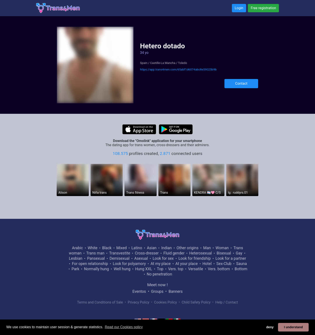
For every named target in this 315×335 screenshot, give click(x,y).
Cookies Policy (165, 302)
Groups (157, 291)
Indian (166, 248)
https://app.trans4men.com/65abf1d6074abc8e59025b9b (178, 69)
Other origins (187, 248)
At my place (160, 263)
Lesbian (75, 258)
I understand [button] (293, 327)
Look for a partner (230, 258)
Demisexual (120, 258)
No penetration (159, 274)
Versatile (195, 269)
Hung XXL (143, 269)
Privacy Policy (138, 302)
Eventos (139, 291)
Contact (241, 83)
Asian (151, 248)
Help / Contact (226, 302)
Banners (175, 291)
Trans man (95, 253)
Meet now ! (157, 284)
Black (107, 248)
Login (239, 8)
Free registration (263, 8)
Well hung (122, 269)
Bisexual (224, 253)
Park (75, 269)
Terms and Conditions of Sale (100, 302)
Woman (222, 248)
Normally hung (96, 269)
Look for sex (163, 258)
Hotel (207, 263)
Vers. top (175, 269)
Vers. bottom (219, 269)
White (93, 248)
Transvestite (119, 253)
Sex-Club (223, 263)
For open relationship (90, 263)
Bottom (241, 269)
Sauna (241, 263)
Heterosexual (200, 253)
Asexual (141, 258)
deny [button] (270, 327)
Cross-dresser (147, 253)
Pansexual (96, 258)
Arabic (77, 248)
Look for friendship (194, 258)
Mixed (121, 248)
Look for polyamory (129, 263)
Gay (239, 253)
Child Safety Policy (196, 302)
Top (160, 269)
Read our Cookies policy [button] (124, 327)
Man (207, 248)
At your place (186, 263)
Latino (136, 248)
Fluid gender (173, 253)
